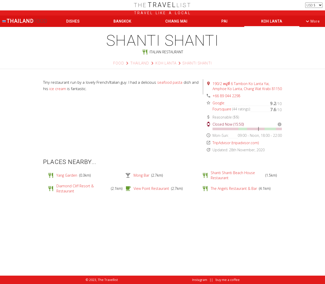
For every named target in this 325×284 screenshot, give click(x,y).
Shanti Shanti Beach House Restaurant (233, 175)
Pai (224, 21)
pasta (177, 82)
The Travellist (108, 280)
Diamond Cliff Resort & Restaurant (75, 188)
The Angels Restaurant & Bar (234, 188)
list (162, 5)
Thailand (24, 21)
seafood (164, 82)
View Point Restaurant (151, 188)
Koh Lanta (271, 21)
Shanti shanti (197, 63)
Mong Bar (141, 175)
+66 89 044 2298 (226, 95)
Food (118, 63)
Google (218, 103)
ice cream (57, 88)
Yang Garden (66, 175)
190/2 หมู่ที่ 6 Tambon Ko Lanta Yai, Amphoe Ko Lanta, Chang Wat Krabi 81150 (247, 86)
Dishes (73, 21)
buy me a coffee (228, 280)
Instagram (199, 280)
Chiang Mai (176, 21)
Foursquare (222, 109)
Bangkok (122, 21)
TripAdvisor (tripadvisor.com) (236, 142)
